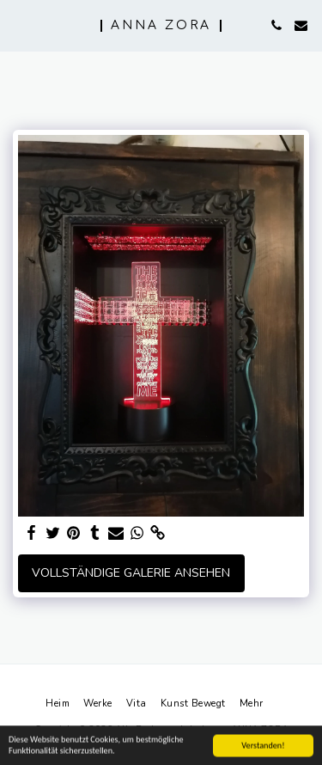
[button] (18, 24)
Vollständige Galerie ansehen (131, 573)
